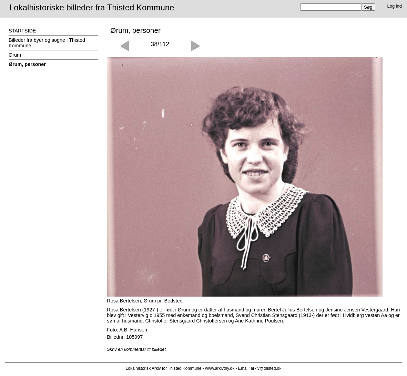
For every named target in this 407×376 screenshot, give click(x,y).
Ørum (15, 55)
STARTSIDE (22, 30)
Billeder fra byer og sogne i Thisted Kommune (47, 42)
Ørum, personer (27, 64)
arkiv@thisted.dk (266, 368)
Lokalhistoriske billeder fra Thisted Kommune (91, 7)
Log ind (394, 6)
